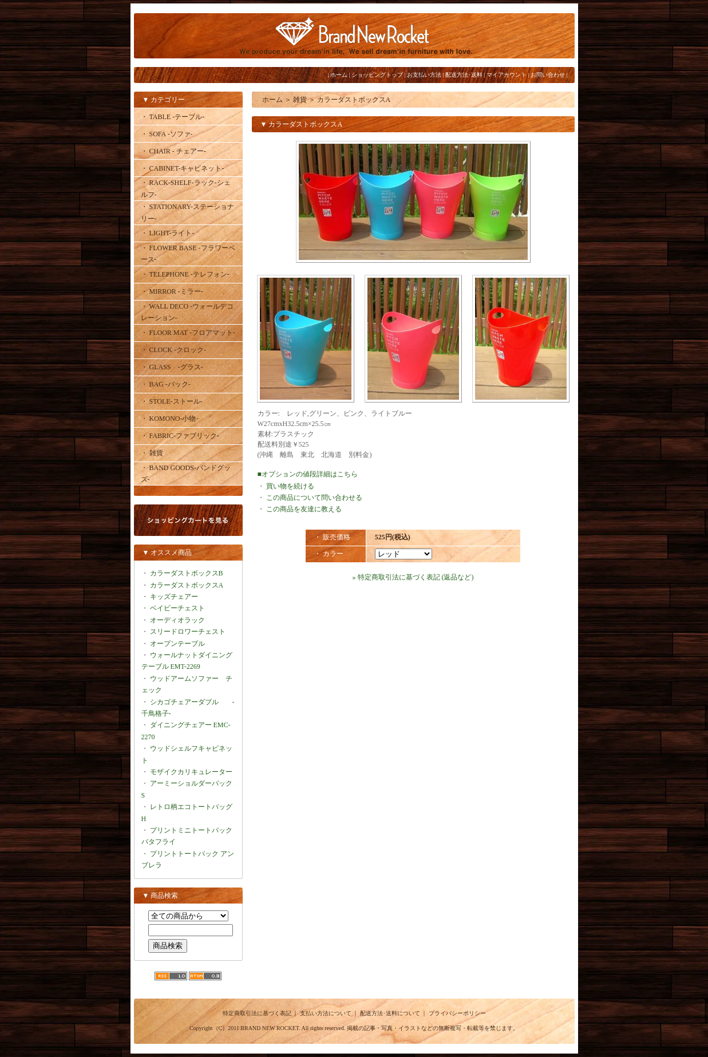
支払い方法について (325, 1013)
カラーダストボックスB (186, 573)
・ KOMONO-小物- (170, 419)
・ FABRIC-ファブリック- (180, 436)
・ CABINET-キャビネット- (182, 168)
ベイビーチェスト (177, 608)
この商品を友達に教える (304, 509)
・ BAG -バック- (166, 384)
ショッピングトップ (377, 75)
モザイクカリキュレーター (191, 772)
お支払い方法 (424, 75)
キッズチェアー (174, 597)
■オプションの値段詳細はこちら (308, 474)
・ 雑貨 (152, 453)
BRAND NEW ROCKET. (270, 1028)
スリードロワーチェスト (188, 632)
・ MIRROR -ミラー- (172, 291)
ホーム (338, 75)
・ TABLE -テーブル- (173, 117)
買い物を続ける (290, 486)
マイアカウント (506, 75)
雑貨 (300, 100)
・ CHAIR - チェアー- (173, 151)
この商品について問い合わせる (314, 498)
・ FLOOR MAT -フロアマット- (188, 333)
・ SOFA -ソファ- (167, 134)
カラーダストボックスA (187, 585)
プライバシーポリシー (457, 1013)
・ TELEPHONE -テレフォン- (185, 274)
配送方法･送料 (463, 75)
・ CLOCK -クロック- (174, 350)
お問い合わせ (548, 75)
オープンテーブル (177, 644)
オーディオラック (177, 620)
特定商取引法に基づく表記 (257, 1013)
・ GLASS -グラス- (172, 367)
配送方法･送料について (390, 1013)
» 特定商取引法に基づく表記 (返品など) (413, 577)
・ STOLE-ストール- (172, 401)
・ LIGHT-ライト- (168, 233)
